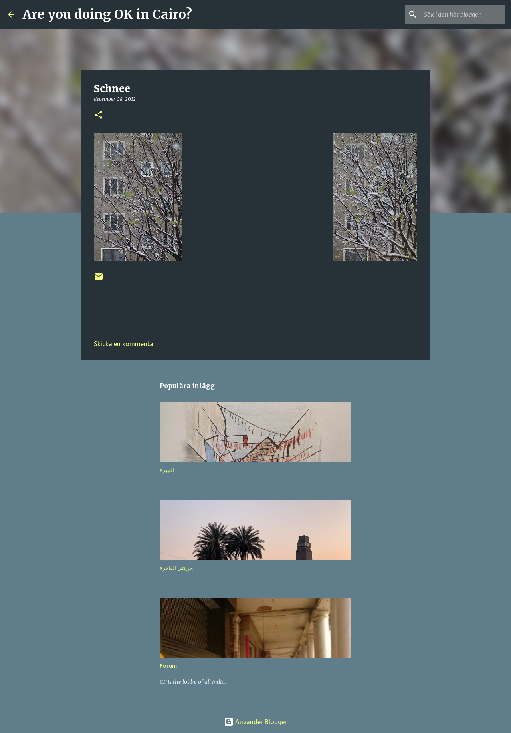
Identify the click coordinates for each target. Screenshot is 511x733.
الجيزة (167, 470)
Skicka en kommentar (125, 343)
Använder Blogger (255, 721)
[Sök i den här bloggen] (463, 14)
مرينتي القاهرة (176, 568)
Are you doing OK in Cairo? (107, 14)
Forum (168, 666)
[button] (98, 115)
